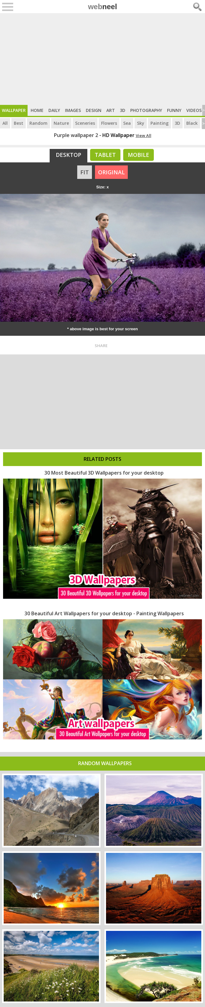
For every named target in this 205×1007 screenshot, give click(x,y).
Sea (127, 123)
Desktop (68, 154)
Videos (194, 110)
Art (110, 110)
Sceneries (85, 123)
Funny (174, 110)
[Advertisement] (102, 59)
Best (18, 123)
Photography (146, 110)
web (102, 6)
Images (73, 110)
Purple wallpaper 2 (76, 135)
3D (122, 110)
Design (93, 110)
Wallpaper (14, 110)
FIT (84, 172)
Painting (159, 123)
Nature (61, 123)
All (5, 123)
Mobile (138, 154)
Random (38, 123)
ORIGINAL (111, 172)
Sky (140, 123)
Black (192, 123)
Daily (54, 110)
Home (37, 110)
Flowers (109, 123)
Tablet (105, 154)
